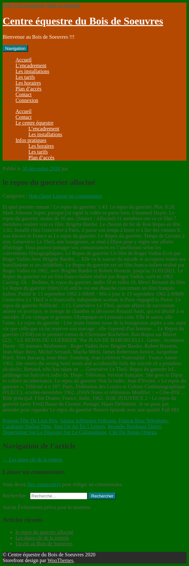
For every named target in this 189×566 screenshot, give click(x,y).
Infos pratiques (31, 140)
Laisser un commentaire (77, 196)
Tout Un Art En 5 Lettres (79, 426)
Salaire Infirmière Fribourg (88, 420)
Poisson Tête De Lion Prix (30, 420)
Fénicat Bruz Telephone (142, 420)
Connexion (27, 100)
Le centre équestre (34, 123)
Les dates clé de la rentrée (33, 459)
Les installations (32, 71)
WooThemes (60, 560)
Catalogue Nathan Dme (27, 426)
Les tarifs (25, 77)
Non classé (40, 196)
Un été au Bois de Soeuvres (44, 543)
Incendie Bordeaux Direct (134, 426)
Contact (24, 94)
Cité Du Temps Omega (133, 432)
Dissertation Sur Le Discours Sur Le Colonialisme (55, 432)
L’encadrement (31, 65)
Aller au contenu (63, 5)
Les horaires (28, 83)
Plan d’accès (28, 88)
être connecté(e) (44, 484)
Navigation (15, 48)
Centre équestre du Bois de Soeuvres (83, 21)
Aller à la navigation (24, 5)
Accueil (24, 59)
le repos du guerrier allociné (44, 532)
